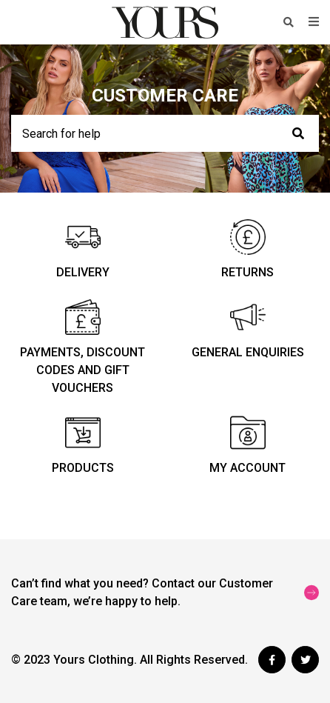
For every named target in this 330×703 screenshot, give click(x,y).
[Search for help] (165, 133)
